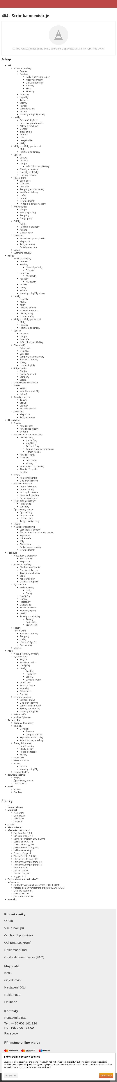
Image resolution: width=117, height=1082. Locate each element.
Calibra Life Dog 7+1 (24, 844)
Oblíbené (18, 821)
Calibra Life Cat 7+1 (23, 841)
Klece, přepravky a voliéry (26, 653)
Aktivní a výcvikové (29, 125)
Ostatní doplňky (27, 200)
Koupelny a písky (28, 610)
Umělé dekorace (28, 486)
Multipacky (31, 275)
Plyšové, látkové (28, 307)
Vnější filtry (31, 443)
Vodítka (23, 157)
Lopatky (24, 405)
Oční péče (25, 183)
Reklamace (19, 818)
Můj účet (12, 809)
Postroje (24, 160)
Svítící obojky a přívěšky (37, 166)
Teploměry (25, 535)
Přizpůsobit (11, 1075)
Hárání (23, 198)
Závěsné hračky (33, 679)
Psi (9, 65)
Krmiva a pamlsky (22, 68)
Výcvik (17, 249)
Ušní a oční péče (28, 642)
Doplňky (24, 694)
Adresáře (24, 339)
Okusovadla (25, 604)
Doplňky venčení (28, 175)
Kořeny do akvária (29, 492)
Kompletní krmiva (28, 477)
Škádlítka (24, 299)
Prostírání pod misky (30, 151)
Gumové (24, 134)
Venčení (17, 154)
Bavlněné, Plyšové (29, 120)
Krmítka (23, 472)
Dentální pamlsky (34, 82)
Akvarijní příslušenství (24, 526)
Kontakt (12, 899)
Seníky (29, 593)
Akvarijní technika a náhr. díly (28, 434)
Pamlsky (24, 74)
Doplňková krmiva (29, 480)
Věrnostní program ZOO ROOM (29, 838)
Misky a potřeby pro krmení (27, 146)
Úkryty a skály (26, 748)
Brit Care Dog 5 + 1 (23, 835)
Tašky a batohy (27, 244)
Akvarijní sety (26, 425)
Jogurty (23, 111)
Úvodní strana (15, 807)
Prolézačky (25, 601)
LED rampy (31, 460)
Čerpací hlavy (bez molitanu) (40, 448)
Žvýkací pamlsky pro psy (38, 76)
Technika (18, 725)
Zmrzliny (30, 91)
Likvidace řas (26, 518)
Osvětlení (24, 457)
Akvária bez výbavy (29, 428)
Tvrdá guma (26, 131)
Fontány (24, 324)
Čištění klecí (31, 624)
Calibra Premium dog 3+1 (26, 847)
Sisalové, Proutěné (29, 310)
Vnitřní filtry (31, 440)
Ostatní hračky (27, 316)
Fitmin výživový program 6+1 (28, 864)
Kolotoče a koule (28, 607)
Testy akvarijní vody (29, 521)
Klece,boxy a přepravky (25, 555)
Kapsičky (24, 97)
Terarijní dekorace (23, 743)
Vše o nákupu (15, 827)
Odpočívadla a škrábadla (26, 382)
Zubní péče (25, 180)
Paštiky (23, 105)
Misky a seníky (27, 587)
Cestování (18, 235)
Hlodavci (12, 552)
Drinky (23, 287)
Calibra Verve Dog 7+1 (25, 850)
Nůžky (23, 195)
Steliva (23, 402)
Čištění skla (25, 544)
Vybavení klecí (20, 584)
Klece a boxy (26, 558)
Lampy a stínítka (34, 734)
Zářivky (29, 463)
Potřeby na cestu (28, 247)
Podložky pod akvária (30, 547)
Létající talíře (26, 140)
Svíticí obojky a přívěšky (31, 342)
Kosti (28, 88)
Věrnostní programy (19, 830)
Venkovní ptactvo (22, 717)
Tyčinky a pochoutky (30, 573)
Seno (22, 575)
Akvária (17, 423)
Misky (22, 149)
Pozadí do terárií (28, 751)
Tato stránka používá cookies (22, 1056)
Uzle (22, 137)
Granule (23, 71)
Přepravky (25, 241)
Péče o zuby (26, 645)
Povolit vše (106, 1075)
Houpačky (31, 673)
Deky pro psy (26, 232)
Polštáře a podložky (29, 226)
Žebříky (29, 676)
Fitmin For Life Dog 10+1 (26, 858)
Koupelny (24, 688)
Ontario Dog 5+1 (22, 873)
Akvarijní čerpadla (28, 469)
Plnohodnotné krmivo (30, 567)
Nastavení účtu (15, 987)
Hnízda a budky (27, 685)
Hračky (17, 117)
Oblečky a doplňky (29, 169)
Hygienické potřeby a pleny (33, 203)
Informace (13, 882)
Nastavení (19, 812)
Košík (8, 973)
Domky (23, 598)
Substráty (24, 506)
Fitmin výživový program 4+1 (28, 861)
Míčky (22, 143)
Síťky (22, 541)
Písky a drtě (25, 503)
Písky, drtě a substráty (24, 500)
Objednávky (19, 815)
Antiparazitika (20, 206)
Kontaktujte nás (15, 1017)
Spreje (23, 379)
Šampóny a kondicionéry (32, 189)
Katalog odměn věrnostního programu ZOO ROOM (39, 887)
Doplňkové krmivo (29, 570)
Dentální (24, 128)
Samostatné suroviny (30, 705)
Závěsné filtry (32, 446)
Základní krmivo (27, 699)
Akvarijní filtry (26, 437)
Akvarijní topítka (27, 454)
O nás (11, 824)
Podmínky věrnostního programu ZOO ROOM (36, 884)
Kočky (11, 255)
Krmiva (17, 474)
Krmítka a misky (27, 662)
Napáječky (25, 596)
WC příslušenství (28, 408)
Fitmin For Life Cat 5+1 (25, 856)
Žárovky (30, 731)
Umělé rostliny (27, 489)
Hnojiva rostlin (27, 515)
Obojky (23, 163)
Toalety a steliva (22, 397)
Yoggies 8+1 (20, 876)
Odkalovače (25, 538)
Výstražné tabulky (22, 252)
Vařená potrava (27, 108)
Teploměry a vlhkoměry (31, 737)
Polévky (23, 284)
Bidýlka (23, 659)
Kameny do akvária (29, 495)
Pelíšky (17, 221)
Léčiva (17, 523)
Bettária (24, 431)
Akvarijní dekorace (23, 483)
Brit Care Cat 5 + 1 (23, 833)
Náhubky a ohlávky (29, 172)
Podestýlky (31, 622)
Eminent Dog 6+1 (22, 853)
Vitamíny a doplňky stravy (32, 114)
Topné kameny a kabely (31, 740)
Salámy (23, 102)
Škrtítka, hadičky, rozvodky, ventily (36, 532)
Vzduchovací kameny (30, 529)
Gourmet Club (20, 867)
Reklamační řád (21, 893)
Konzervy (24, 94)
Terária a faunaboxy (24, 722)
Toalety (23, 399)
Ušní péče (24, 186)
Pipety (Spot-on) (28, 212)
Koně (10, 786)
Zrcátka (29, 671)
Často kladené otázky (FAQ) (23, 879)
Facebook (11, 1033)
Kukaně (23, 229)
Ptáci (10, 650)
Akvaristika (14, 420)
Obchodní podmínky (23, 896)
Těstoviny (24, 100)
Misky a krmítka (21, 760)
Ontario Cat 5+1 (22, 870)
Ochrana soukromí (23, 890)
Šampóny (24, 215)
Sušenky (30, 85)
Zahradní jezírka (16, 774)
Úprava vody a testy (23, 509)
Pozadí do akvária (28, 498)
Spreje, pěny (26, 218)
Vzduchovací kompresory (32, 466)
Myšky (23, 301)
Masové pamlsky (34, 79)
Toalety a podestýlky (30, 616)
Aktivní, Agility (26, 313)
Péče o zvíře (20, 177)
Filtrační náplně (33, 451)
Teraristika (14, 720)
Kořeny (23, 754)
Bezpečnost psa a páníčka (33, 238)
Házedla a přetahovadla (31, 123)
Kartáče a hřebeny (29, 192)
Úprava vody (26, 512)
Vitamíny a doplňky (29, 581)
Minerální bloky (27, 578)
